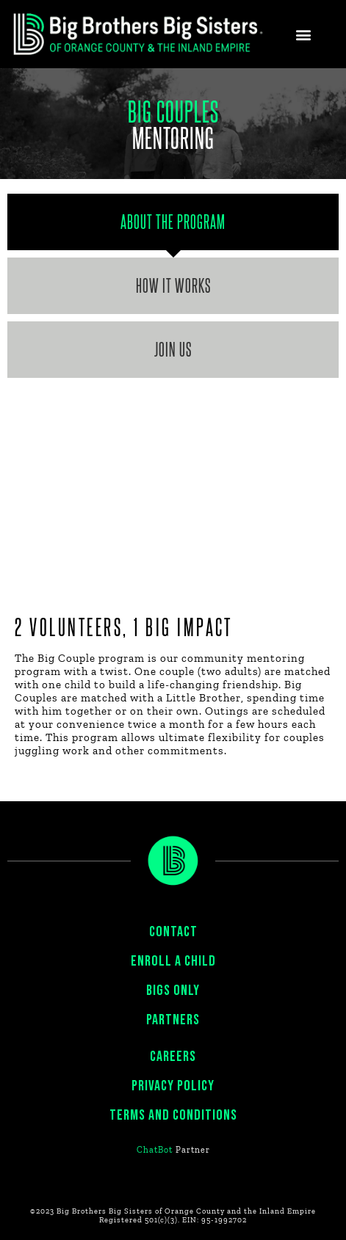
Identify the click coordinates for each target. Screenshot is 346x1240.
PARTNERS (173, 1020)
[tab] (173, 222)
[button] (304, 34)
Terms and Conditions (173, 1115)
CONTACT (173, 932)
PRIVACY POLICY (173, 1086)
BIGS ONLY (173, 990)
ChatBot (155, 1150)
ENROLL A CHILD (173, 961)
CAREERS (173, 1056)
